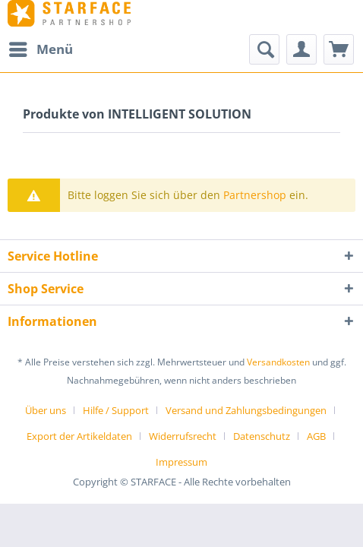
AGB (316, 436)
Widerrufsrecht (182, 436)
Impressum (181, 462)
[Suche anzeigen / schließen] (264, 49)
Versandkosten (278, 362)
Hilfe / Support (116, 410)
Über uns (45, 410)
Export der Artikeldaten (79, 436)
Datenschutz (261, 436)
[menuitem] (40, 49)
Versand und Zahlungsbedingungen (246, 410)
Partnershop (254, 195)
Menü (41, 47)
